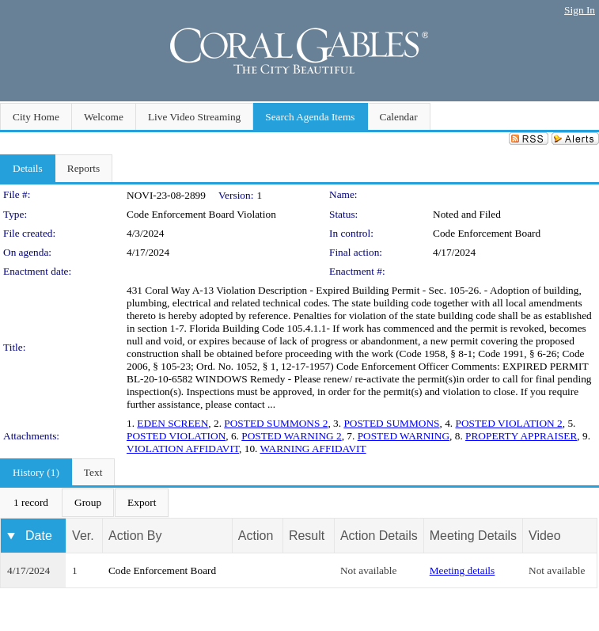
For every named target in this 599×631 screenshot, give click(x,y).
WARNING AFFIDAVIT (313, 448)
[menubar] (84, 503)
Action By (135, 535)
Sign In (579, 10)
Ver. (83, 535)
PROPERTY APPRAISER (521, 436)
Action (255, 535)
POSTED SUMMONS (391, 423)
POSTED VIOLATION (176, 436)
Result (306, 535)
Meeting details (462, 570)
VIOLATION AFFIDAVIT (183, 448)
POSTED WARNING (403, 436)
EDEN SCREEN (172, 423)
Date (38, 535)
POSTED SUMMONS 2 (276, 423)
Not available (368, 570)
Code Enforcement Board (486, 233)
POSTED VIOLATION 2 (508, 423)
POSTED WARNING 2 (291, 436)
